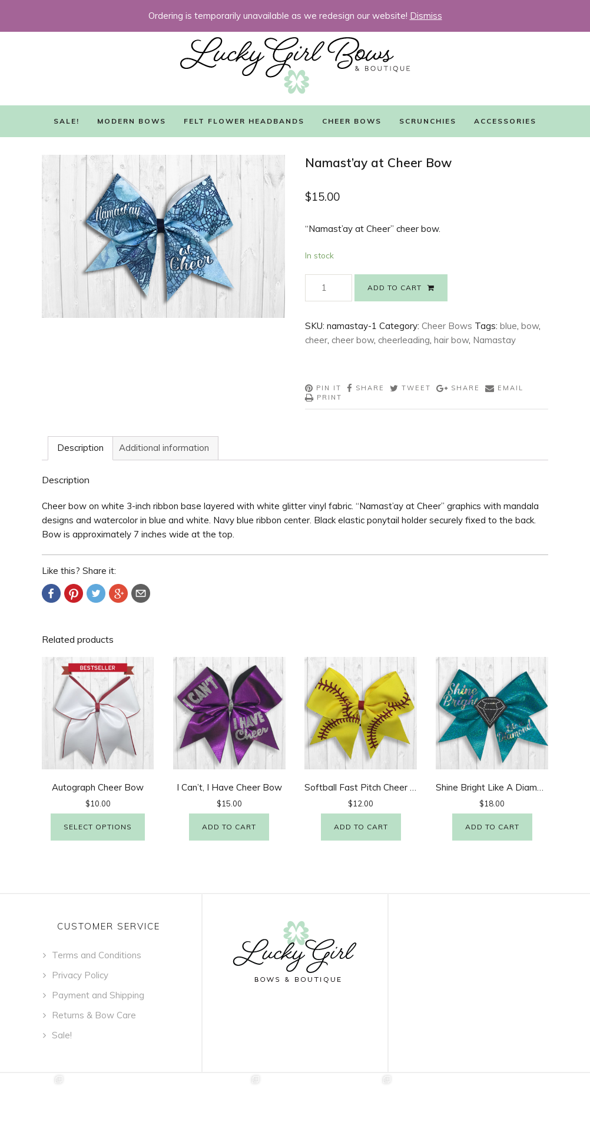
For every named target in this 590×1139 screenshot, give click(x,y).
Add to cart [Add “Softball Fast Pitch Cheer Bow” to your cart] (361, 826)
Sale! (66, 121)
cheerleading (404, 340)
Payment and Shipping (98, 995)
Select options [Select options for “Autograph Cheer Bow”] (98, 826)
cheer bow (353, 340)
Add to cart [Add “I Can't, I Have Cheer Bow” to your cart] (229, 826)
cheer (316, 340)
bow (530, 325)
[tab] (80, 448)
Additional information (164, 447)
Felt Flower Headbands (244, 121)
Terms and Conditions (96, 955)
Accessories (505, 121)
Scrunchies (427, 121)
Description (80, 447)
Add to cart (394, 287)
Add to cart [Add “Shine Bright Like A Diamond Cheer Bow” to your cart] (492, 826)
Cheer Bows (352, 121)
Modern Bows (131, 121)
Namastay (494, 340)
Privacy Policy (80, 975)
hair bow (451, 340)
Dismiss (426, 15)
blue (508, 325)
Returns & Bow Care (94, 1015)
